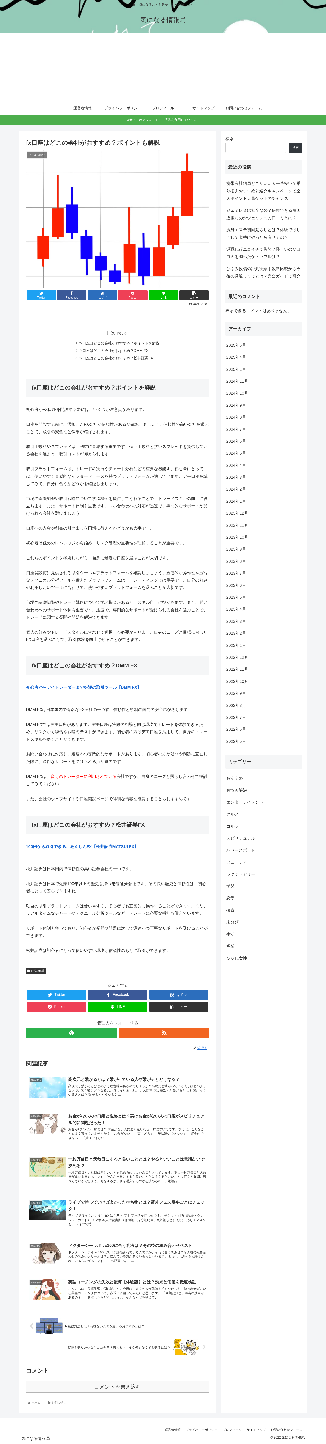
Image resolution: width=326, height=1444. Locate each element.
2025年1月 (236, 369)
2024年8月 (236, 417)
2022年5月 (236, 741)
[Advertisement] (163, 67)
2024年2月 (236, 489)
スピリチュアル (240, 838)
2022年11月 (237, 669)
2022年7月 (236, 717)
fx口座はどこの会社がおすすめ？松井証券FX (116, 358)
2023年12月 (237, 513)
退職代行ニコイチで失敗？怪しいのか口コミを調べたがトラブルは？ (263, 253)
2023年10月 (237, 537)
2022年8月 (236, 705)
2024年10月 (237, 393)
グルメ (232, 814)
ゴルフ (232, 826)
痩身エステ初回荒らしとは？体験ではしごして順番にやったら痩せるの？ (263, 233)
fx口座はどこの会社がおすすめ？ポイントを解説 (119, 343)
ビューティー (238, 862)
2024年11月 (237, 381)
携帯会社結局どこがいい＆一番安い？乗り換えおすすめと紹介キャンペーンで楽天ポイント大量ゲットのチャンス (263, 191)
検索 (229, 139)
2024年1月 (236, 501)
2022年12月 (237, 657)
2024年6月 (236, 441)
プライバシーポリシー (202, 1430)
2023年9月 (236, 549)
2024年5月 (236, 453)
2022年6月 (236, 729)
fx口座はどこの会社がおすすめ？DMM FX (113, 351)
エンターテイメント (244, 802)
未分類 (232, 922)
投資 (230, 910)
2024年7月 (236, 429)
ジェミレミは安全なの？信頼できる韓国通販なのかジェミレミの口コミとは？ (263, 214)
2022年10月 (237, 681)
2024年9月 (236, 405)
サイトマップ (256, 1430)
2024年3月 (236, 477)
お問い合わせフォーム (287, 1430)
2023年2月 (236, 633)
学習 (230, 886)
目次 (111, 332)
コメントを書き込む (117, 1387)
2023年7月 (236, 573)
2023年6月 (236, 585)
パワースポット (240, 850)
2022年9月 (236, 693)
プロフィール (232, 1430)
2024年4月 (236, 465)
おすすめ (234, 778)
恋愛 (230, 898)
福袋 (230, 946)
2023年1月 (236, 645)
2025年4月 (236, 357)
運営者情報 (173, 1430)
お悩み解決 (36, 970)
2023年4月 (236, 609)
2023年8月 (236, 561)
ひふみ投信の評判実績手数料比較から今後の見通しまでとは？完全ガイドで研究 (263, 272)
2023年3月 (236, 621)
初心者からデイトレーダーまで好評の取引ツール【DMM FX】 (83, 687)
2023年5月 (236, 597)
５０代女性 (236, 958)
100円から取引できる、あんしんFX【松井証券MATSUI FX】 (82, 846)
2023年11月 (237, 525)
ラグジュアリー (240, 874)
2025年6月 (236, 345)
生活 (230, 934)
